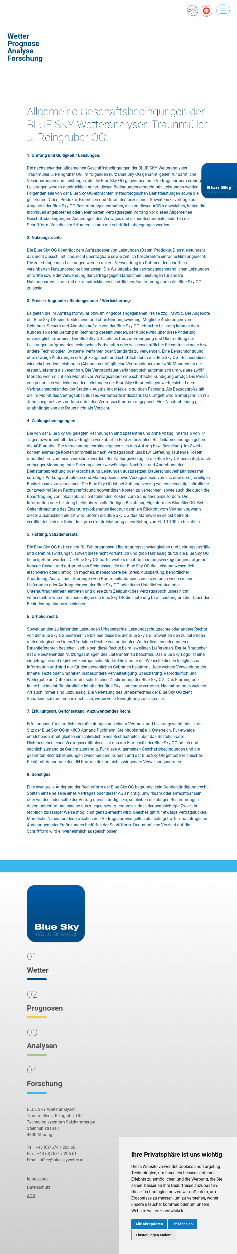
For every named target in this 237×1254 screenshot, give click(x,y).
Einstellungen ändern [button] (154, 1235)
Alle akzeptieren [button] (149, 1224)
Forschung (25, 58)
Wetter (18, 36)
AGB (31, 1195)
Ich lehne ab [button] (182, 1224)
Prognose (23, 43)
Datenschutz (38, 1187)
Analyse (20, 51)
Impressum (37, 1178)
